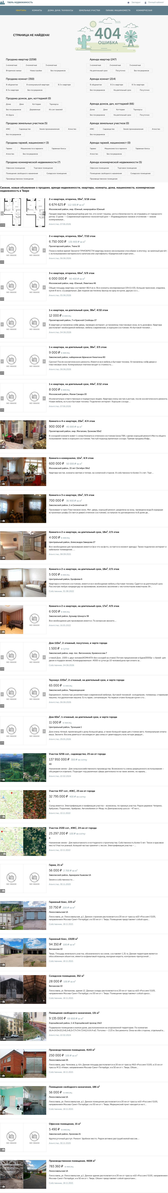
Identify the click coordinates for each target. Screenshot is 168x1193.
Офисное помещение (15, 168)
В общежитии (12, 85)
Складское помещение (57, 173)
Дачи (21, 104)
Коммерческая (144, 10)
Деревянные (35, 110)
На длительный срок (98, 71)
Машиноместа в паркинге (32, 149)
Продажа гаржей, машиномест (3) (27, 143)
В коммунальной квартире (38, 85)
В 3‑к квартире (12, 90)
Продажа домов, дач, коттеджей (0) (28, 98)
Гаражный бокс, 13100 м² (63, 939)
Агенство (72, 129)
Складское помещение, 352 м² (66, 976)
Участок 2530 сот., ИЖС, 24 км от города (73, 828)
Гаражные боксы (59, 149)
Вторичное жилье (13, 71)
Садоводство (25, 129)
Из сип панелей (55, 110)
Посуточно (120, 71)
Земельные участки (89, 10)
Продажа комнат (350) (20, 79)
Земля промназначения (49, 129)
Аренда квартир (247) (103, 59)
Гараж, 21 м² (56, 865)
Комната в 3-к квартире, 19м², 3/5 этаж (71, 495)
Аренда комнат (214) (103, 79)
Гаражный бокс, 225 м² (62, 902)
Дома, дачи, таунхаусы (60, 10)
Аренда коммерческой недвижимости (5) (116, 162)
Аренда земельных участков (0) (109, 123)
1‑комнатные (11, 65)
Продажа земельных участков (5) (26, 123)
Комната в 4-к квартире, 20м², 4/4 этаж (72, 421)
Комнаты (37, 10)
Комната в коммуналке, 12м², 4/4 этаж (71, 458)
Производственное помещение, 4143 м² (72, 1050)
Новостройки (36, 71)
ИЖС (8, 129)
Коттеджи (36, 104)
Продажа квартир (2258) (21, 59)
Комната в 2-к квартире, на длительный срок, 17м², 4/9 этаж (84, 606)
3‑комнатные (51, 65)
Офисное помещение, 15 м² (65, 1124)
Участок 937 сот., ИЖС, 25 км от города (72, 791)
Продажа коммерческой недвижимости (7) (33, 162)
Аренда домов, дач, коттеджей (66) (112, 104)
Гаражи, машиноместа (118, 10)
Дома (8, 104)
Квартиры (21, 10)
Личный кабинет (154, 2)
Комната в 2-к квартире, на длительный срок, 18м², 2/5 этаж (84, 532)
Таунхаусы (53, 104)
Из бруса (10, 115)
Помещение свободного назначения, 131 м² (74, 1013)
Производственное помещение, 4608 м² (72, 1161)
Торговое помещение (43, 168)
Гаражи (9, 149)
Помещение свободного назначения (22, 173)
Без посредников (58, 71)
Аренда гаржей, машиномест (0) (110, 143)
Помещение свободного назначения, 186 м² (74, 1087)
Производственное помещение (20, 179)
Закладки (133, 2)
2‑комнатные (31, 65)
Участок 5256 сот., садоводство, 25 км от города (77, 754)
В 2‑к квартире (64, 85)
